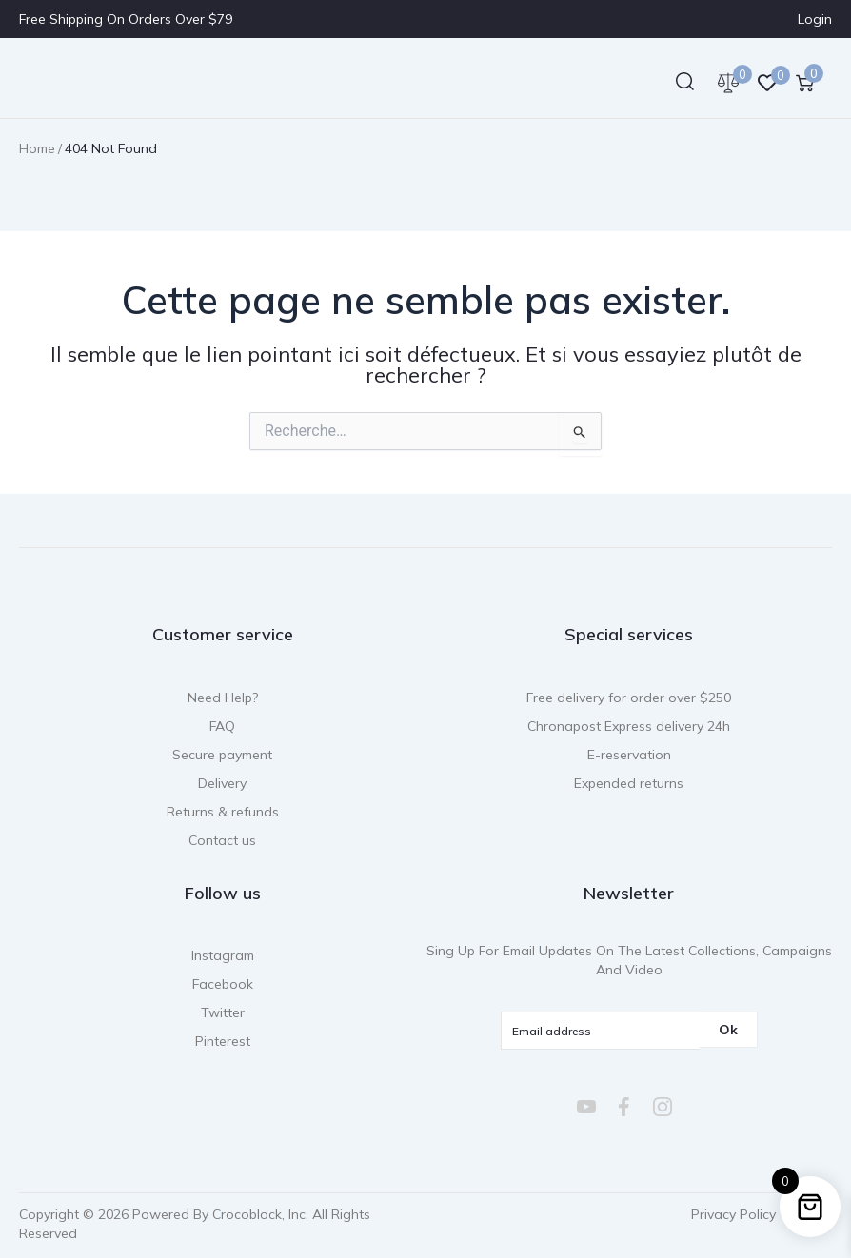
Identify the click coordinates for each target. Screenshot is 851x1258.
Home (37, 148)
